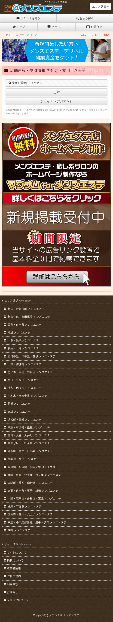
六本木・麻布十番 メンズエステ (25, 395)
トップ (19, 26)
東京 (8, 35)
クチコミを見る (28, 18)
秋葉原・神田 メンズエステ (23, 459)
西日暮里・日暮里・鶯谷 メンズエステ (29, 356)
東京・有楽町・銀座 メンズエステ (27, 427)
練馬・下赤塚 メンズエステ (23, 506)
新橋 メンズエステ (17, 403)
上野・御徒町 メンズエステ (23, 364)
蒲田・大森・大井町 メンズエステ (27, 435)
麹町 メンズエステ (17, 530)
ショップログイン (16, 600)
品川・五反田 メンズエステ (23, 380)
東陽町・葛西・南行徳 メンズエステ (28, 482)
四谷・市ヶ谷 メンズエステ (23, 324)
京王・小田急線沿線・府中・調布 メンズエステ (35, 522)
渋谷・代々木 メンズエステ (23, 388)
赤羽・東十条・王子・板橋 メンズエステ (31, 490)
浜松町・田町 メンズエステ (23, 419)
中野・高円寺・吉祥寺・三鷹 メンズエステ (32, 498)
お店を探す (85, 18)
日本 (56, 92)
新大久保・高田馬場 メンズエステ (27, 316)
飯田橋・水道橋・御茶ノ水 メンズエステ (31, 467)
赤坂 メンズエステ (17, 411)
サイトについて (15, 552)
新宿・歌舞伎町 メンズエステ (24, 309)
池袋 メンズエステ (17, 332)
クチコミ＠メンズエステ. (64, 615)
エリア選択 (100, 6)
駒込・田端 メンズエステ (21, 348)
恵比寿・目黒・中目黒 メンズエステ (28, 372)
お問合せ (94, 26)
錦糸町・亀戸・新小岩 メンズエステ (28, 451)
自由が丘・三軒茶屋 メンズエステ (27, 443)
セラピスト (56, 26)
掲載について (14, 560)
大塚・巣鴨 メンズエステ (21, 340)
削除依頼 (11, 584)
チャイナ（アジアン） (56, 101)
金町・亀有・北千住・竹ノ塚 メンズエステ (32, 475)
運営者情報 (12, 568)
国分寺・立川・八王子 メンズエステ (28, 514)
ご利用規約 (12, 576)
